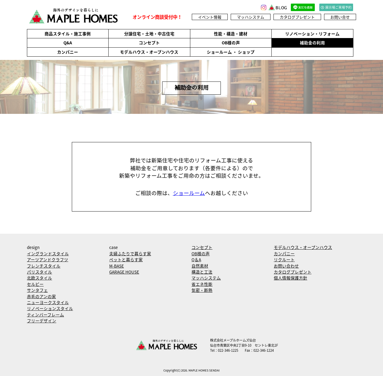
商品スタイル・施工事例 (68, 34)
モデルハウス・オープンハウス (149, 52)
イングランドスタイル (48, 253)
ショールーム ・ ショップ (231, 52)
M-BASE (116, 266)
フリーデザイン (41, 321)
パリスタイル (39, 272)
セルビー (35, 284)
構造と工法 (202, 272)
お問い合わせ (286, 266)
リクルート (284, 259)
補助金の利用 (312, 43)
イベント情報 (209, 17)
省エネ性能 (202, 284)
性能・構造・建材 (230, 34)
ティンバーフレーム (45, 315)
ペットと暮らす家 (126, 259)
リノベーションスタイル (50, 308)
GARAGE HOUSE (124, 272)
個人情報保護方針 (290, 278)
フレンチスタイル (43, 266)
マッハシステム (250, 17)
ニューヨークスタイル (48, 302)
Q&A (67, 43)
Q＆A (196, 259)
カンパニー (67, 52)
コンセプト (149, 43)
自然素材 (200, 266)
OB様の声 (231, 43)
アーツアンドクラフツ (47, 259)
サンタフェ (37, 290)
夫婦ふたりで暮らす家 (130, 253)
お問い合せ (340, 17)
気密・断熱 (202, 290)
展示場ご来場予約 (336, 7)
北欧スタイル (39, 278)
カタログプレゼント (297, 17)
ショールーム (189, 193)
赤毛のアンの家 (41, 296)
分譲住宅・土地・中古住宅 (149, 34)
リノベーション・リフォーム (312, 34)
